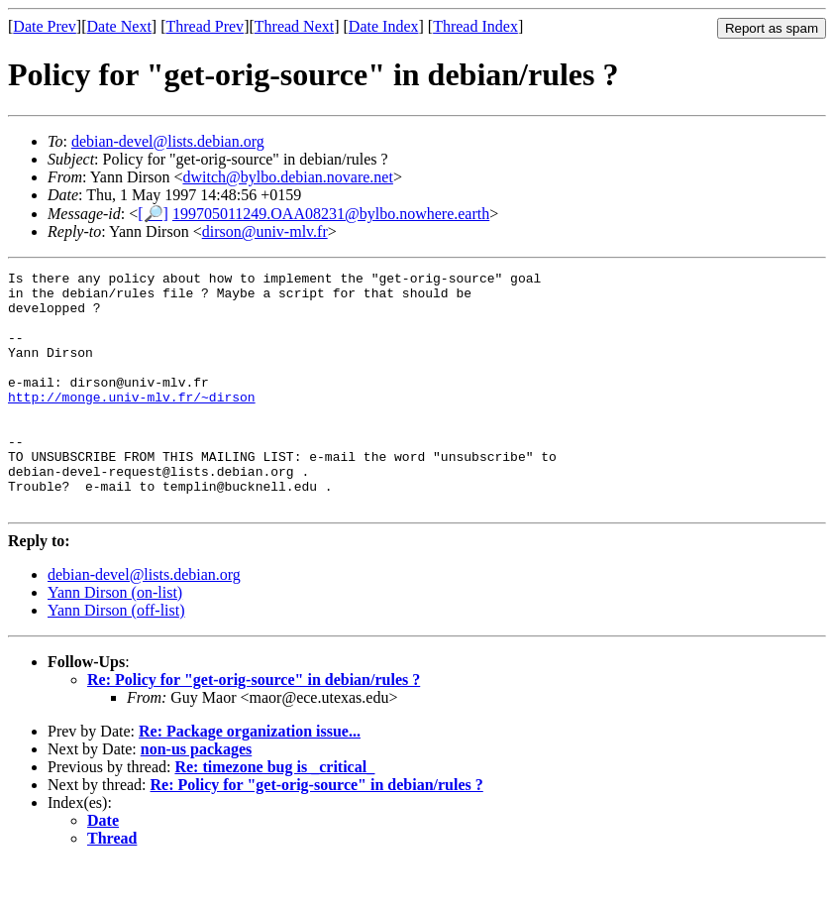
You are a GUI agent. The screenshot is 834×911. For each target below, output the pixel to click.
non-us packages (196, 796)
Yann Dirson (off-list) (116, 657)
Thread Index (475, 26)
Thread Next (294, 26)
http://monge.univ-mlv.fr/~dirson (132, 423)
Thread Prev (204, 26)
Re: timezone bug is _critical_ (274, 814)
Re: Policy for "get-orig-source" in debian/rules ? (253, 727)
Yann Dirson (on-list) (115, 639)
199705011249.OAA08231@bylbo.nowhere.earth (330, 213)
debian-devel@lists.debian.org (167, 141)
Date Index (384, 26)
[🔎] (153, 213)
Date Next (119, 26)
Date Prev (44, 26)
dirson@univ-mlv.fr (265, 231)
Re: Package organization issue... (250, 778)
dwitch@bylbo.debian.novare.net (287, 177)
